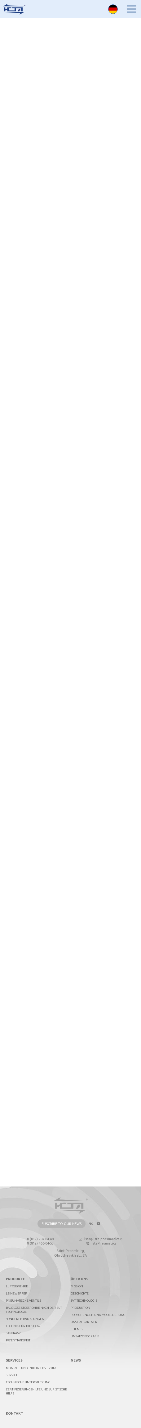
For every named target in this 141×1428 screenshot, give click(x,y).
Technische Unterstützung (28, 1382)
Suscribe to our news (62, 1224)
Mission (77, 1286)
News (76, 1360)
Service (12, 1375)
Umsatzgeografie (85, 1336)
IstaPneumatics (101, 1243)
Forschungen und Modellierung (98, 1315)
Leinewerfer (16, 1293)
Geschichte (80, 1293)
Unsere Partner (84, 1322)
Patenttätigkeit (18, 1340)
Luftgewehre (17, 1286)
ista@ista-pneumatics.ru (101, 1239)
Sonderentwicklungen (25, 1319)
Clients (76, 1329)
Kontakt (14, 1413)
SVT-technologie (84, 1300)
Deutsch (113, 9)
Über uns (79, 1279)
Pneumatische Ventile (23, 1300)
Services (14, 1360)
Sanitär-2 (13, 1333)
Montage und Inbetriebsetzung (32, 1368)
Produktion (80, 1307)
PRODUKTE (15, 1279)
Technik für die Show (23, 1326)
